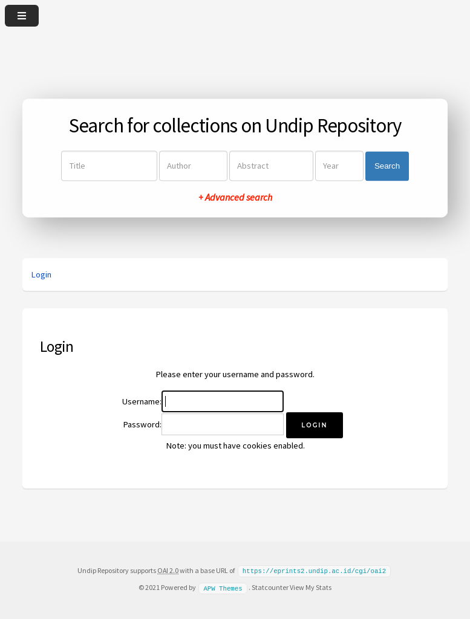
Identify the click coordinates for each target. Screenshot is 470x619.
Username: (142, 401)
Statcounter (270, 586)
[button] (314, 425)
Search (387, 165)
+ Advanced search (235, 198)
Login (41, 274)
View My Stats (310, 586)
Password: (142, 424)
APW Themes (222, 587)
